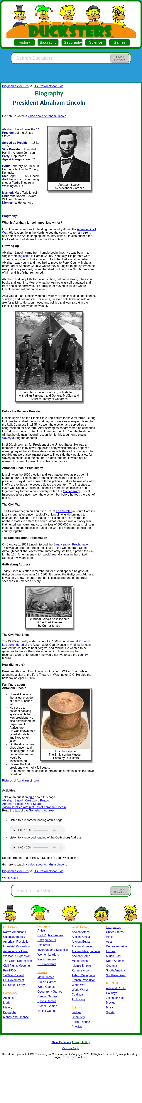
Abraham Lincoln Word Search (22, 803)
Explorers (44, 945)
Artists (42, 930)
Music (110, 1007)
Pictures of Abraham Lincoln (20, 780)
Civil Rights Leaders (51, 935)
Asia (109, 941)
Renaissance (80, 970)
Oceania (111, 965)
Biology (76, 1012)
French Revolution (83, 980)
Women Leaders (48, 954)
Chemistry (78, 1017)
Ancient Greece (82, 946)
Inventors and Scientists (53, 949)
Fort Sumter (64, 511)
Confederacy (71, 491)
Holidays (111, 993)
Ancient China (81, 936)
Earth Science (81, 1021)
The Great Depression (17, 960)
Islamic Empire (81, 965)
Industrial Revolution (16, 946)
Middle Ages (80, 960)
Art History (78, 999)
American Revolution (16, 941)
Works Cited (10, 877)
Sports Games (47, 1001)
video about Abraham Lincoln (47, 116)
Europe (111, 951)
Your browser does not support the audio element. (37, 830)
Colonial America (14, 936)
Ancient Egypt (81, 941)
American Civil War (15, 951)
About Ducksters (61, 1042)
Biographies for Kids (15, 86)
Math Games (46, 977)
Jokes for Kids (115, 997)
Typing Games (47, 1010)
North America (115, 960)
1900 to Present (13, 975)
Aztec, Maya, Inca (83, 975)
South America (115, 970)
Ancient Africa (81, 932)
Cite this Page (70, 1048)
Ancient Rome (81, 956)
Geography (73, 42)
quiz (31, 797)
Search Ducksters (120, 58)
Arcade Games (47, 1006)
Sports (110, 1012)
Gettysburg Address (42, 810)
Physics (77, 1026)
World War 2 (80, 989)
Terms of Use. (78, 1057)
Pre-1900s (10, 970)
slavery (6, 437)
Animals (8, 997)
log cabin (24, 255)
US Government (13, 980)
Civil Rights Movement (17, 965)
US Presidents (47, 964)
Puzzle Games (47, 982)
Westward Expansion (17, 956)
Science (95, 42)
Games (119, 42)
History (24, 42)
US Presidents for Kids (48, 86)
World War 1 (80, 984)
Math (6, 1002)
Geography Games (50, 991)
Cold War (78, 994)
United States (115, 932)
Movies (110, 1002)
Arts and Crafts (116, 988)
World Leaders (47, 959)
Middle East (113, 956)
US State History (14, 984)
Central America (116, 946)
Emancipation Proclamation (71, 544)
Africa (110, 936)
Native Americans (14, 932)
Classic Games (47, 996)
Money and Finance (16, 1017)
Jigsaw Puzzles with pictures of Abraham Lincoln (34, 807)
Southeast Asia (116, 975)
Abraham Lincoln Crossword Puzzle (25, 800)
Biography (48, 42)
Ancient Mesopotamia (86, 951)
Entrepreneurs (47, 940)
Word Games (46, 986)
